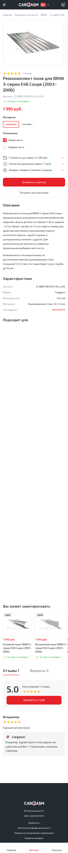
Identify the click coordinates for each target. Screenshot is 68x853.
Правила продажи (34, 838)
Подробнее (62, 158)
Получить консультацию (34, 192)
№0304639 (58, 309)
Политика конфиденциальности (34, 828)
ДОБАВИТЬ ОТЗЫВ (34, 700)
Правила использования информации (34, 833)
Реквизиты (34, 822)
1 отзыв (27, 73)
